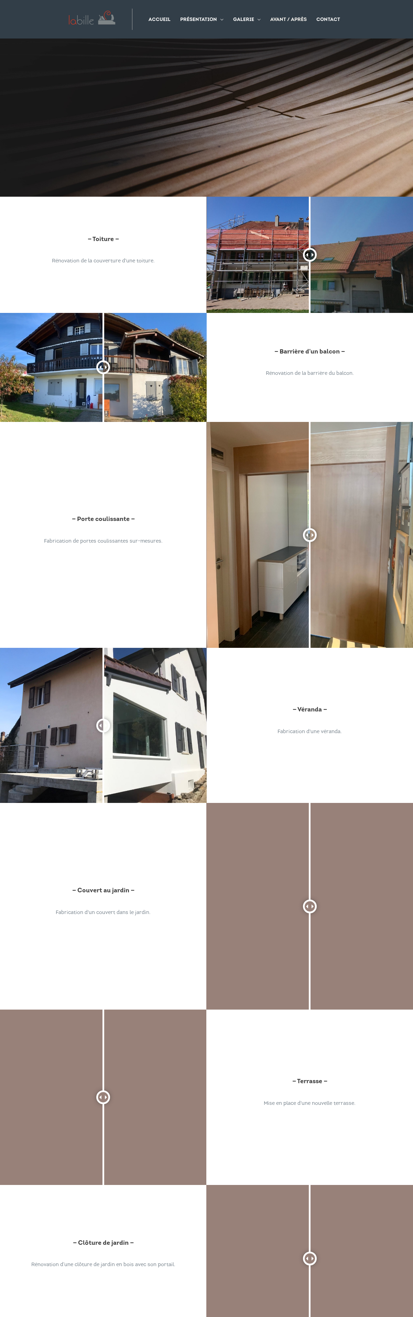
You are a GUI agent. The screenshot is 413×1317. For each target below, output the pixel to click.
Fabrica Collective (247, 1298)
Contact (328, 19)
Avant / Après (289, 19)
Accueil (160, 19)
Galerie (243, 19)
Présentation (199, 19)
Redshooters (290, 1298)
